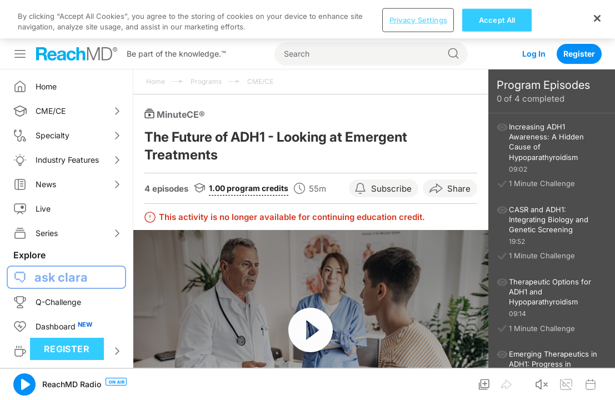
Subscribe (391, 150)
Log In (534, 15)
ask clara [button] (61, 239)
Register (579, 15)
